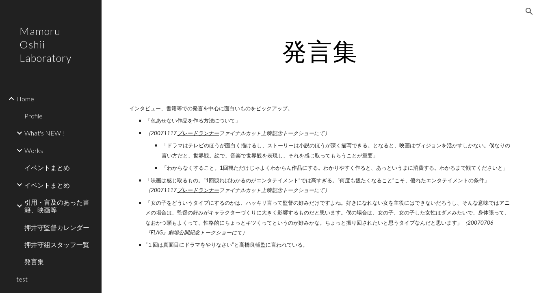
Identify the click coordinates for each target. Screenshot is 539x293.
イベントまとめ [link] (47, 167)
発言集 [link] (34, 261)
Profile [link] (33, 116)
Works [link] (33, 150)
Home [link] (25, 99)
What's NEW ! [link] (44, 133)
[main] (320, 51)
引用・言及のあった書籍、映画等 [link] (56, 206)
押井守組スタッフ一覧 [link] (56, 244)
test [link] (22, 279)
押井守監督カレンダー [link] (56, 227)
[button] (529, 11)
